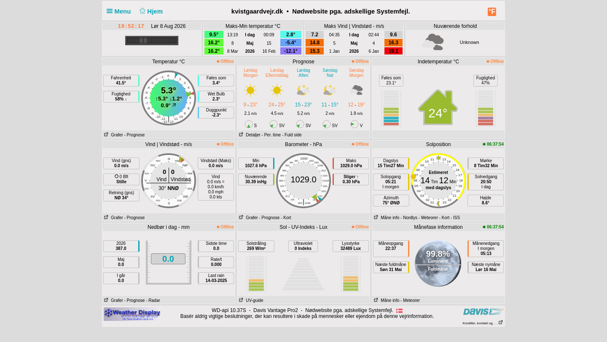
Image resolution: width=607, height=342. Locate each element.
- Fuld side (292, 135)
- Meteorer (428, 217)
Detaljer (249, 135)
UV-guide (250, 300)
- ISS (455, 217)
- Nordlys (408, 217)
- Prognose (134, 135)
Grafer (112, 135)
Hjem (150, 11)
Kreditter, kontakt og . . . (483, 323)
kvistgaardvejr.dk (257, 11)
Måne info (385, 217)
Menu (120, 11)
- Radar (153, 300)
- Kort (286, 217)
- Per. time (271, 135)
